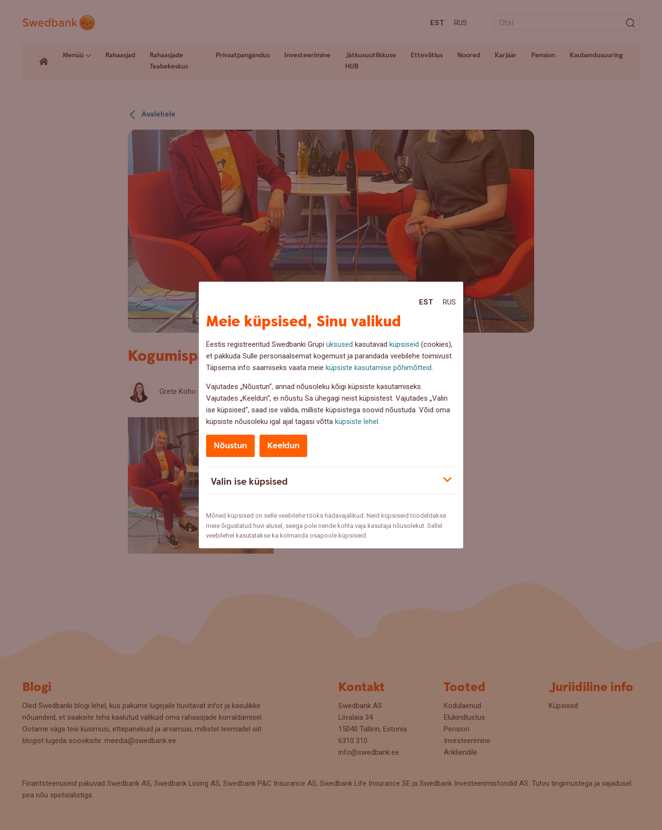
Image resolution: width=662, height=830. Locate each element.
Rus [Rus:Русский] (449, 302)
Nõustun (230, 445)
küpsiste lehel (356, 421)
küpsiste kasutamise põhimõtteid (379, 367)
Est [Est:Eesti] (426, 302)
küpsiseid (404, 344)
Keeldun (283, 445)
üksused (339, 344)
